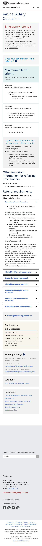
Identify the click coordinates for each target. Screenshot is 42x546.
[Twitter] (9, 507)
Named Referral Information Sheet (16, 401)
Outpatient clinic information (14, 404)
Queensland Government (21, 541)
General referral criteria (12, 407)
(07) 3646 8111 (13, 488)
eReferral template (11, 410)
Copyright (10, 522)
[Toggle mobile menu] (38, 8)
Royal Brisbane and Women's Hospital (17, 383)
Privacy (26, 522)
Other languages (25, 526)
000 (26, 492)
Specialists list (9, 398)
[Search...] (19, 456)
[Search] (37, 456)
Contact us (7, 476)
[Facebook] (4, 507)
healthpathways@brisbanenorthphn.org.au (19, 366)
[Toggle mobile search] (34, 8)
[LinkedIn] (17, 507)
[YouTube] (13, 507)
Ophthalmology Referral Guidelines (16, 395)
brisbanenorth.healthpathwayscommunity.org (20, 372)
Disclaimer (18, 522)
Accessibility (18, 524)
